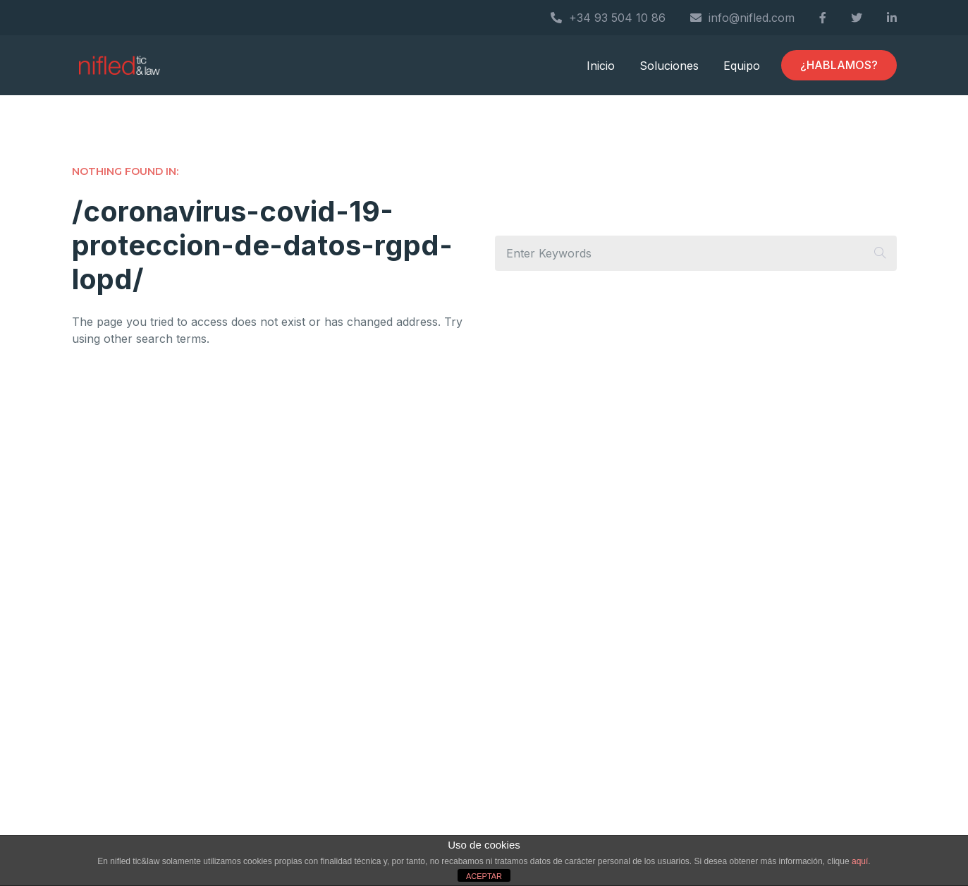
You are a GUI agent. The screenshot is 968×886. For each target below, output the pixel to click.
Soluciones (669, 66)
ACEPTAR (484, 876)
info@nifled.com (742, 18)
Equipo (741, 66)
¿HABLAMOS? (839, 65)
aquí (860, 861)
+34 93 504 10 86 (608, 18)
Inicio (601, 66)
